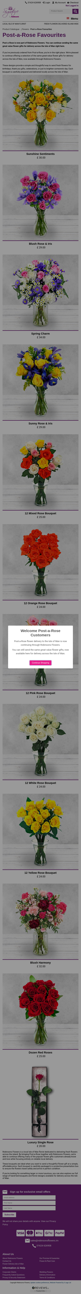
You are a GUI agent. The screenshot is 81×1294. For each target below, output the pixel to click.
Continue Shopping (40, 663)
